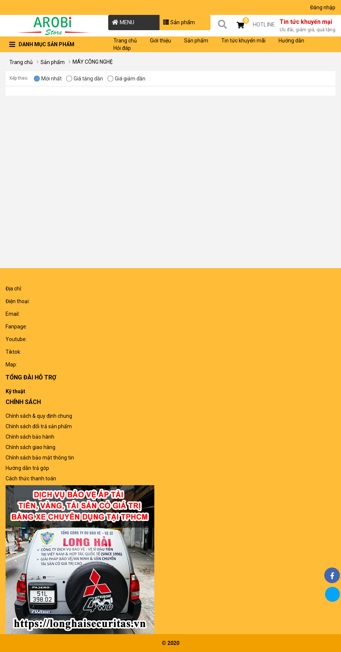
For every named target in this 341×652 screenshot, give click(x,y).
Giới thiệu (160, 41)
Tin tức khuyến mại (307, 26)
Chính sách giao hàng (30, 447)
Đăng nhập (322, 7)
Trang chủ (125, 41)
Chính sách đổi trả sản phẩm (39, 426)
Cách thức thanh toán (31, 478)
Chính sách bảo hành (30, 437)
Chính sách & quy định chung (39, 416)
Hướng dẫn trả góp (27, 468)
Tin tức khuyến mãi (243, 41)
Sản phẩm (179, 22)
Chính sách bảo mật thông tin (40, 458)
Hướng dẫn (291, 41)
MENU (123, 22)
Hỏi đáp (122, 48)
